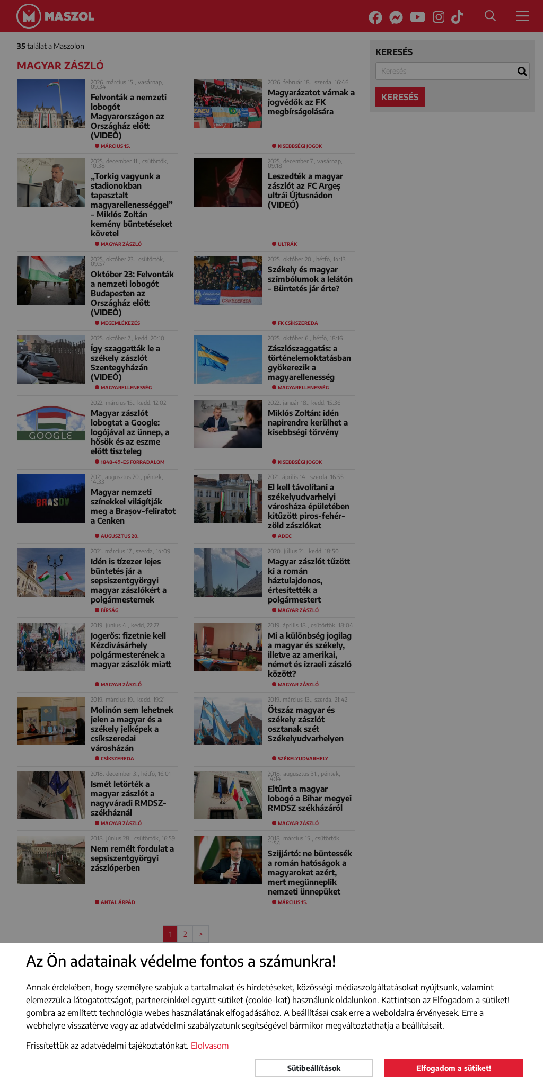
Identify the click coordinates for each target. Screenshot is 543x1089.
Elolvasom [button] (210, 1045)
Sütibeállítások (313, 1068)
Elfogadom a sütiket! (453, 1068)
